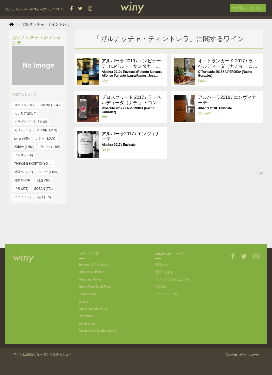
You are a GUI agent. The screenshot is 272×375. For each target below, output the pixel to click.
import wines (87, 323)
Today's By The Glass (93, 265)
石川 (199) (44, 197)
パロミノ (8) (22, 197)
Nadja (105, 150)
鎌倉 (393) (44, 180)
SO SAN (204, 113)
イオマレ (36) (23, 155)
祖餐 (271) (21, 189)
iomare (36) (22, 138)
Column (84, 301)
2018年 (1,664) (24, 147)
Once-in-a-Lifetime (91, 272)
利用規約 (161, 287)
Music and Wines (90, 279)
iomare (202, 81)
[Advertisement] (168, 225)
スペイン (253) (24, 105)
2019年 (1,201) (47, 130)
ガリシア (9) (22, 130)
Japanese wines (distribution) (98, 331)
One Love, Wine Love (93, 309)
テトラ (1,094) (48, 172)
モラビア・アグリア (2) (30, 122)
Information (86, 316)
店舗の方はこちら (248, 8)
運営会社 (161, 265)
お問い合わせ (164, 272)
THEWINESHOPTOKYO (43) (34, 163)
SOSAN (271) (43, 189)
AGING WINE (88, 294)
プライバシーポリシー (170, 294)
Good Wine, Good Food (94, 287)
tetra (105, 117)
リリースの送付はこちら (172, 279)
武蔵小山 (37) (23, 172)
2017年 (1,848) (50, 105)
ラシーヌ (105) (50, 147)
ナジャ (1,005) (45, 138)
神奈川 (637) (23, 180)
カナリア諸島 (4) (26, 113)
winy (105, 81)
